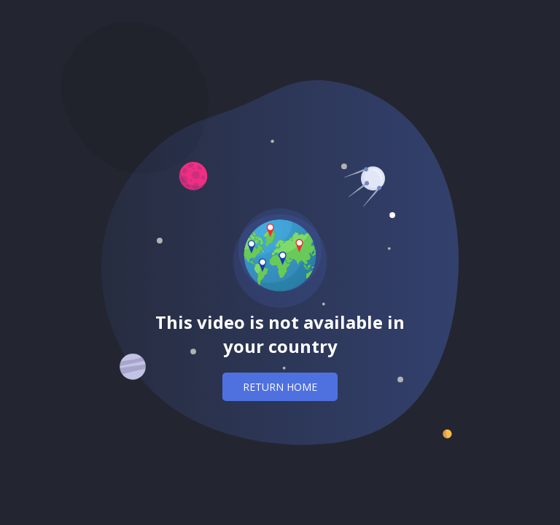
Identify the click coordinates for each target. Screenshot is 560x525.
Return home (280, 387)
